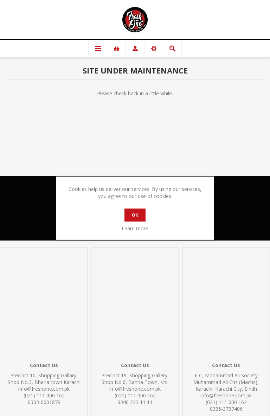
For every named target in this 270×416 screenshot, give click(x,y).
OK (135, 215)
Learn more (135, 228)
